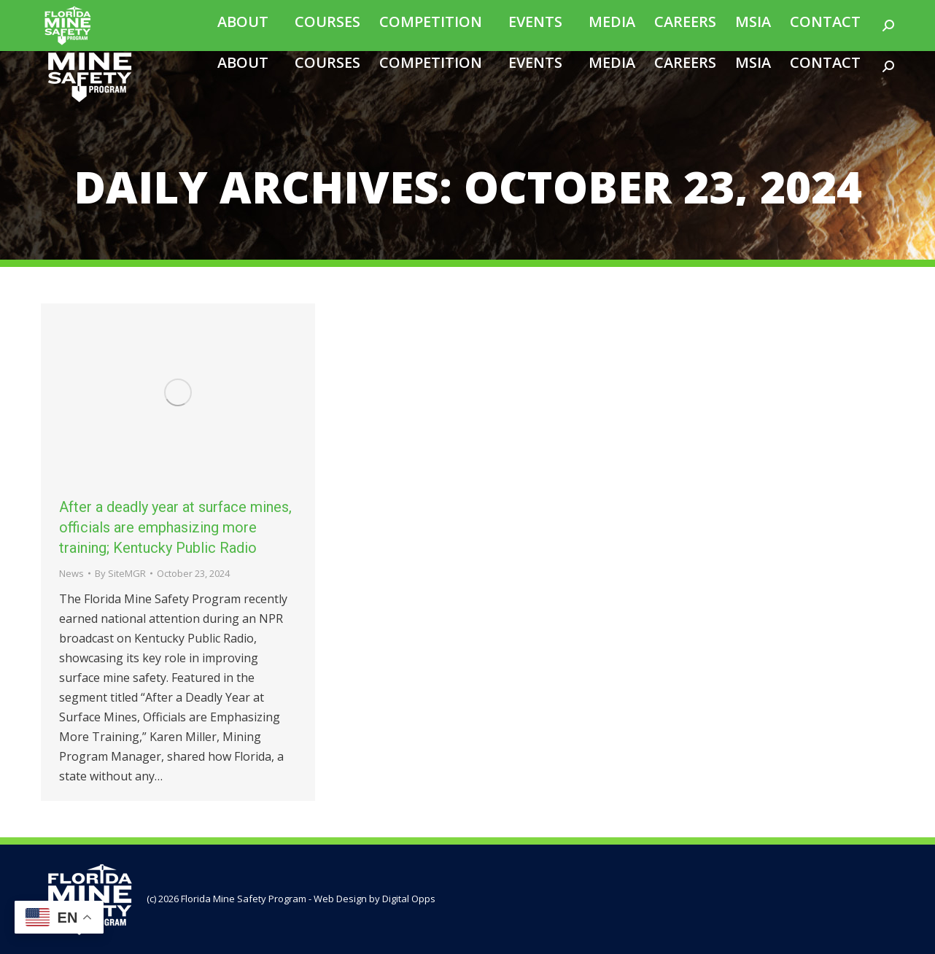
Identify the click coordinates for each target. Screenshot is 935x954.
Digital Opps (408, 898)
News (71, 573)
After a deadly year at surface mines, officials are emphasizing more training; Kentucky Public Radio (175, 527)
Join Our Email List (750, 9)
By (120, 573)
